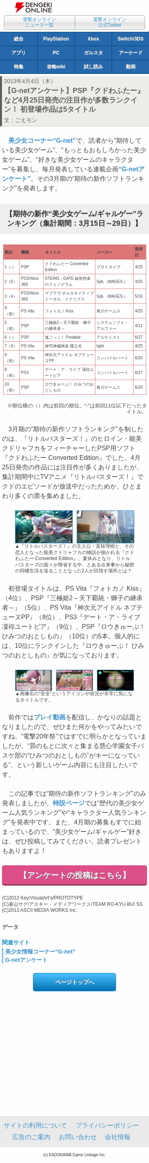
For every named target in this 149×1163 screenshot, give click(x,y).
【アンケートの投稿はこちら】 (74, 875)
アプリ (19, 53)
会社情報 (117, 1137)
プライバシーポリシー (107, 1125)
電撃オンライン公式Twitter (109, 22)
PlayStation (56, 39)
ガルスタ (93, 53)
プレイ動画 (50, 717)
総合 (18, 39)
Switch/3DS (130, 39)
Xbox (93, 39)
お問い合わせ (78, 1137)
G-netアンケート (26, 960)
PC (56, 53)
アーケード (131, 53)
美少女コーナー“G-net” (42, 140)
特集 (18, 67)
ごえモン (26, 120)
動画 (130, 67)
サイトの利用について (35, 1125)
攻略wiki (56, 67)
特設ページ (69, 803)
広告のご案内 (31, 1137)
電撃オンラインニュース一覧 (39, 22)
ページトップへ (74, 982)
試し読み (93, 67)
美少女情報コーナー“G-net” (40, 951)
